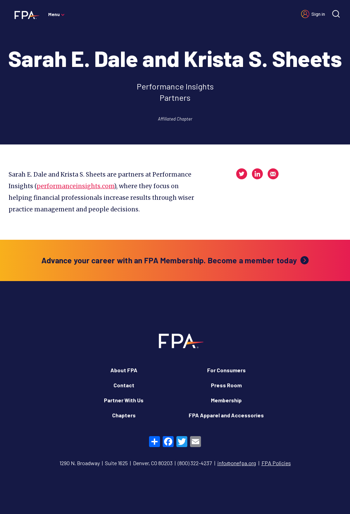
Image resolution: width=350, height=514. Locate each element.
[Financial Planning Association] (24, 14)
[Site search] (336, 14)
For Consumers (226, 370)
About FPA (123, 370)
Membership (226, 400)
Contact (123, 385)
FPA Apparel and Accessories (226, 415)
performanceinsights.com (75, 186)
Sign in (318, 14)
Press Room (226, 385)
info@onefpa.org (236, 463)
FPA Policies (276, 463)
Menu (54, 14)
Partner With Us (124, 400)
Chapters (124, 415)
